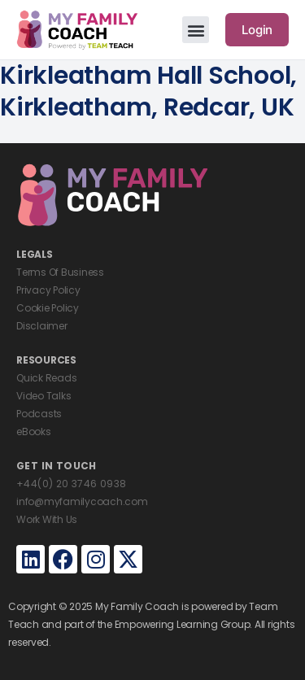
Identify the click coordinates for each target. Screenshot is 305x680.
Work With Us (46, 519)
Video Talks (43, 396)
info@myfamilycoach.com (82, 501)
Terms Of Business (60, 272)
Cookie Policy (47, 308)
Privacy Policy (48, 290)
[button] (195, 29)
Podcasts (39, 414)
